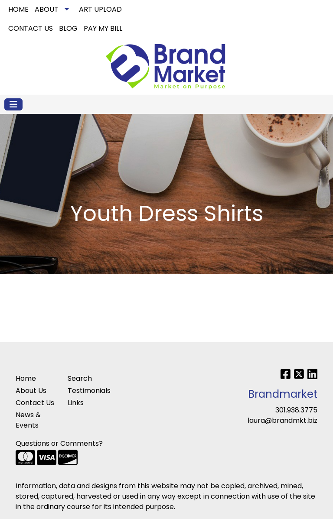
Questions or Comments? (59, 443)
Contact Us (35, 403)
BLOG (68, 28)
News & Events (28, 420)
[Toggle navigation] (13, 104)
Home (26, 378)
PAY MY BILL (103, 28)
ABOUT (47, 9)
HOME (18, 9)
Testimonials (88, 391)
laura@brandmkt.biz (282, 420)
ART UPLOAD (100, 9)
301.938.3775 (296, 410)
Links (76, 403)
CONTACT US (30, 28)
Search (232, 9)
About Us (31, 391)
